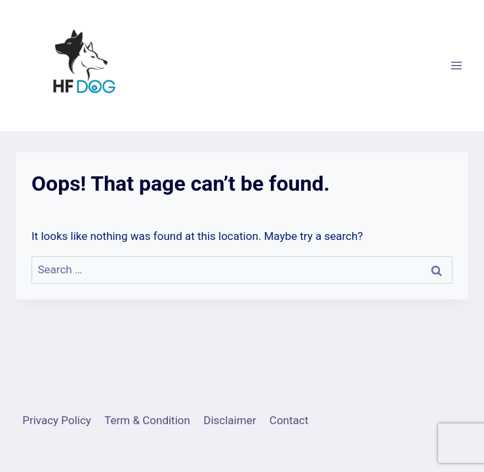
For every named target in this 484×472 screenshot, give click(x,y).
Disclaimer (229, 420)
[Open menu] (456, 65)
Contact (289, 420)
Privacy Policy (56, 420)
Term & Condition (147, 420)
